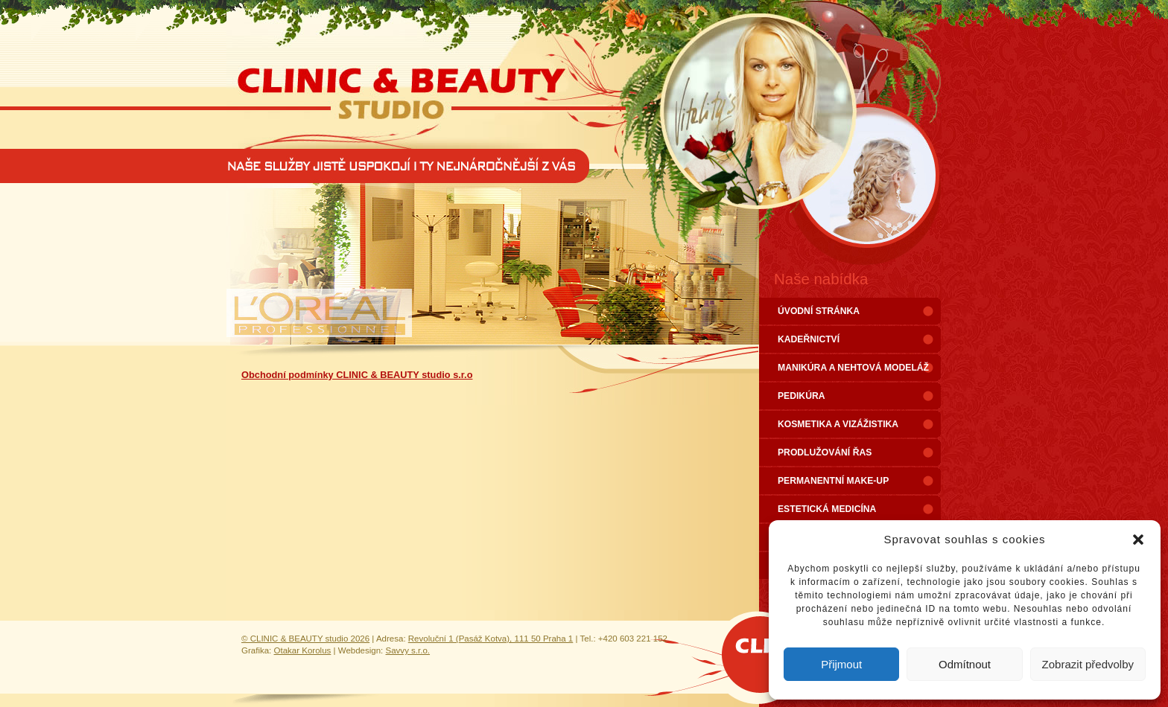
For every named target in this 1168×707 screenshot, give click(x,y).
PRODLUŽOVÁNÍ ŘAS (825, 452)
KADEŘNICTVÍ (809, 339)
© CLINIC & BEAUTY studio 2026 (305, 638)
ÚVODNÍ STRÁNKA (819, 311)
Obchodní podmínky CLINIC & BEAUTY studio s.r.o (356, 374)
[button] (1138, 539)
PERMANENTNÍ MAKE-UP (833, 481)
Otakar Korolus (302, 650)
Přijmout (841, 664)
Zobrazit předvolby (1088, 664)
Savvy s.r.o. (408, 650)
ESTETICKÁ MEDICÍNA (827, 509)
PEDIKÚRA (801, 396)
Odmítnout (965, 664)
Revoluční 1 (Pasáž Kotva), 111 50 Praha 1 (491, 638)
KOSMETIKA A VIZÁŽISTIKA (838, 424)
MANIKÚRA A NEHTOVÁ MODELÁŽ (853, 367)
